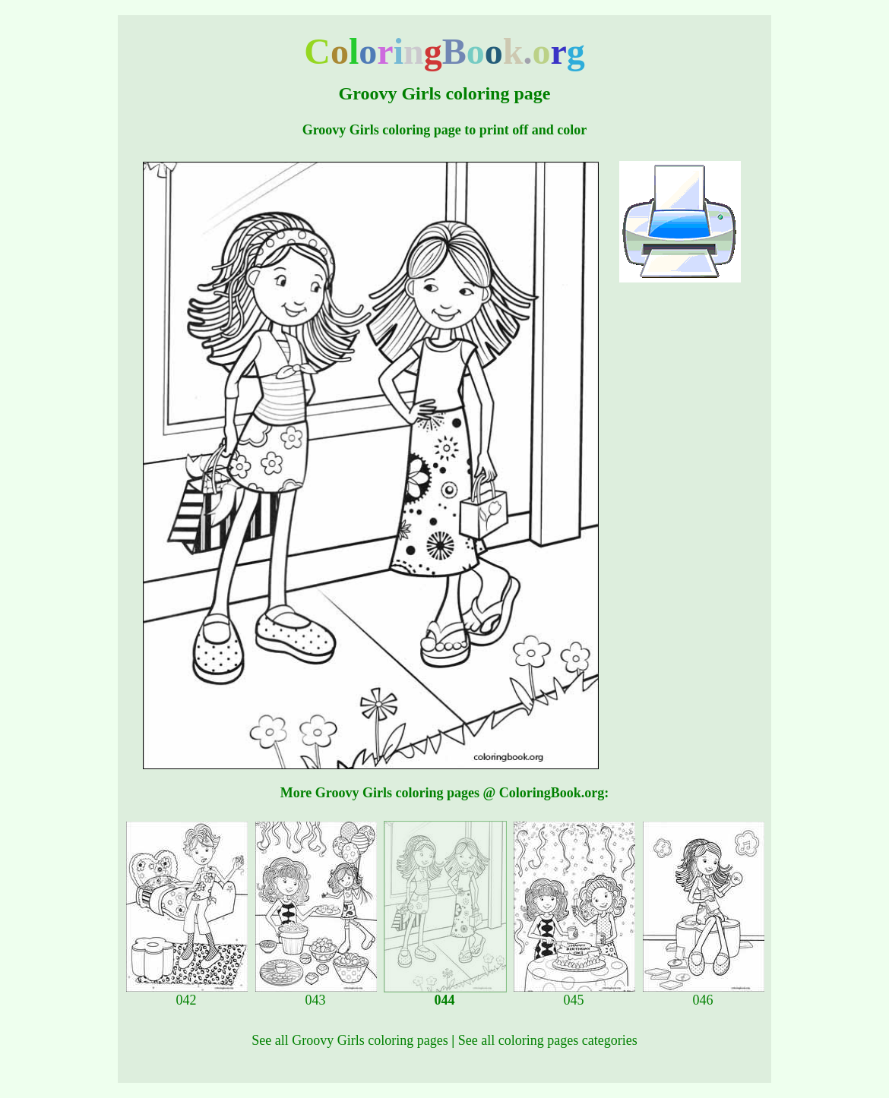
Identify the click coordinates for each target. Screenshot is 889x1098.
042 (186, 994)
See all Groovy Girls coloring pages (350, 1040)
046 (703, 994)
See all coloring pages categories (547, 1040)
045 (574, 994)
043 (316, 994)
